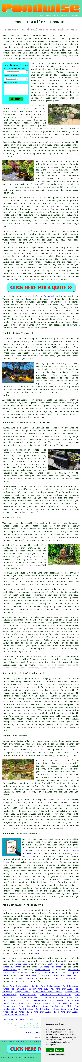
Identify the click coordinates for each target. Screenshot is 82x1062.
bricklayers (48, 973)
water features (70, 84)
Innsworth (49, 296)
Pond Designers (52, 1006)
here (37, 953)
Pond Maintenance (36, 1000)
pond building (57, 248)
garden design (22, 964)
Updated (28, 1041)
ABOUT (55, 15)
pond (59, 66)
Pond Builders (70, 986)
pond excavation (47, 853)
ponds (36, 39)
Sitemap (4, 1041)
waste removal (55, 964)
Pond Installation (20, 986)
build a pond (43, 961)
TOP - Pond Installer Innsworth (19, 1020)
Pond (4, 296)
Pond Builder (28, 995)
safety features (11, 120)
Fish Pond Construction (29, 998)
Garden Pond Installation (46, 986)
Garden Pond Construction (55, 995)
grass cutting (24, 978)
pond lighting (30, 403)
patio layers (9, 970)
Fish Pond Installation (47, 992)
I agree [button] (50, 1050)
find (11, 910)
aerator (70, 479)
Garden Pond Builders (14, 989)
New (22, 1041)
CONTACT (64, 15)
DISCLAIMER (74, 15)
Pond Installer (64, 989)
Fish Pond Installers (39, 1012)
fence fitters (42, 970)
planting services (64, 978)
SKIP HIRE (31, 976)
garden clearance (11, 967)
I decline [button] (59, 1050)
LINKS (48, 15)
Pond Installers (28, 1006)
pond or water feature (46, 209)
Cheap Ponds (22, 992)
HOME (41, 15)
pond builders (27, 319)
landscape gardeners (51, 967)
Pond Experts (38, 1041)
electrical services (65, 976)
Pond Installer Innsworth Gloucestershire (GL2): (30, 36)
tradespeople (34, 981)
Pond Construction (29, 1003)
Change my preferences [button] (56, 1054)
